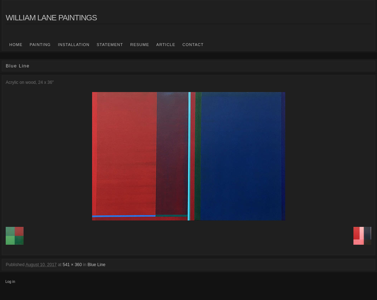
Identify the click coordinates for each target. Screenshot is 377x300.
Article (165, 44)
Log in (10, 282)
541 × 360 (72, 264)
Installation (74, 44)
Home (15, 44)
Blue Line (96, 264)
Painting (40, 44)
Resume (139, 44)
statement (110, 44)
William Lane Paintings (51, 17)
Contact (192, 44)
